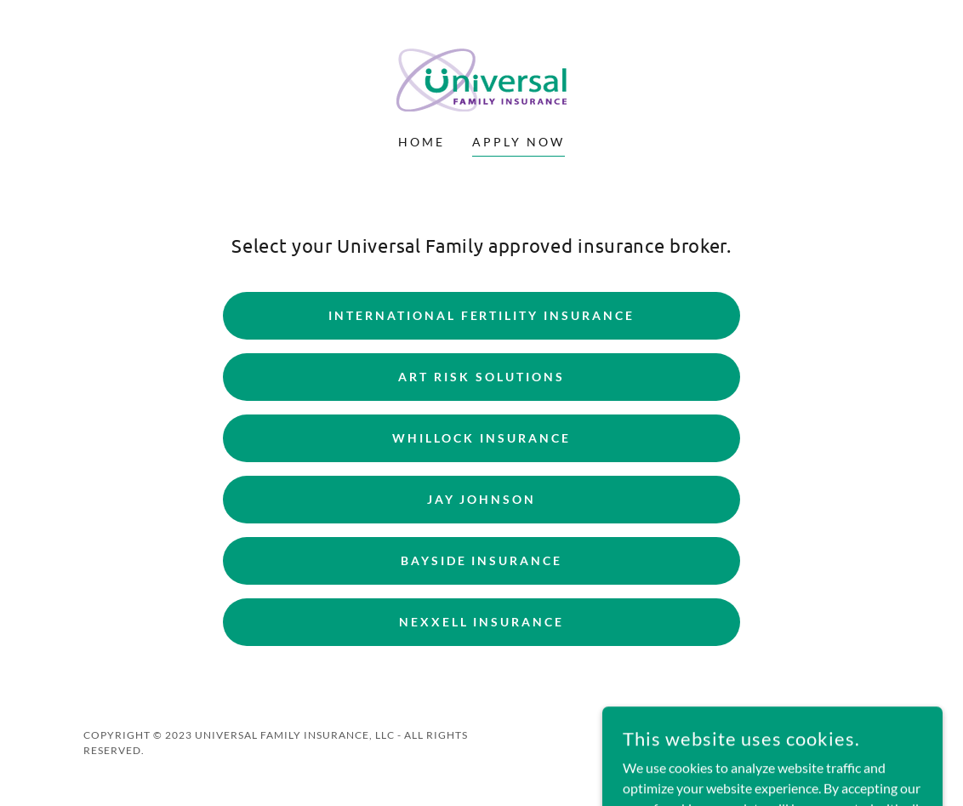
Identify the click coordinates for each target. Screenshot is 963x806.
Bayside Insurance (482, 560)
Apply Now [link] (518, 141)
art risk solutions (481, 376)
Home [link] (421, 141)
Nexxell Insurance (482, 622)
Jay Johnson (482, 499)
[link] (481, 78)
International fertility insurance (481, 315)
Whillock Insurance (481, 438)
